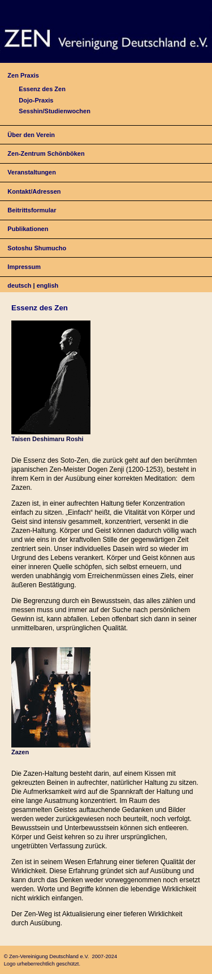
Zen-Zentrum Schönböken (45, 153)
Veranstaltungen (31, 172)
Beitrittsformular (31, 210)
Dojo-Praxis (36, 100)
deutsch (19, 285)
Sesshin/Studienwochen (54, 111)
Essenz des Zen (42, 89)
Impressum (24, 266)
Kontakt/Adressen (33, 191)
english (48, 285)
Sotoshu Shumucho (36, 248)
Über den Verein (31, 134)
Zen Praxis (23, 75)
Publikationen (27, 228)
